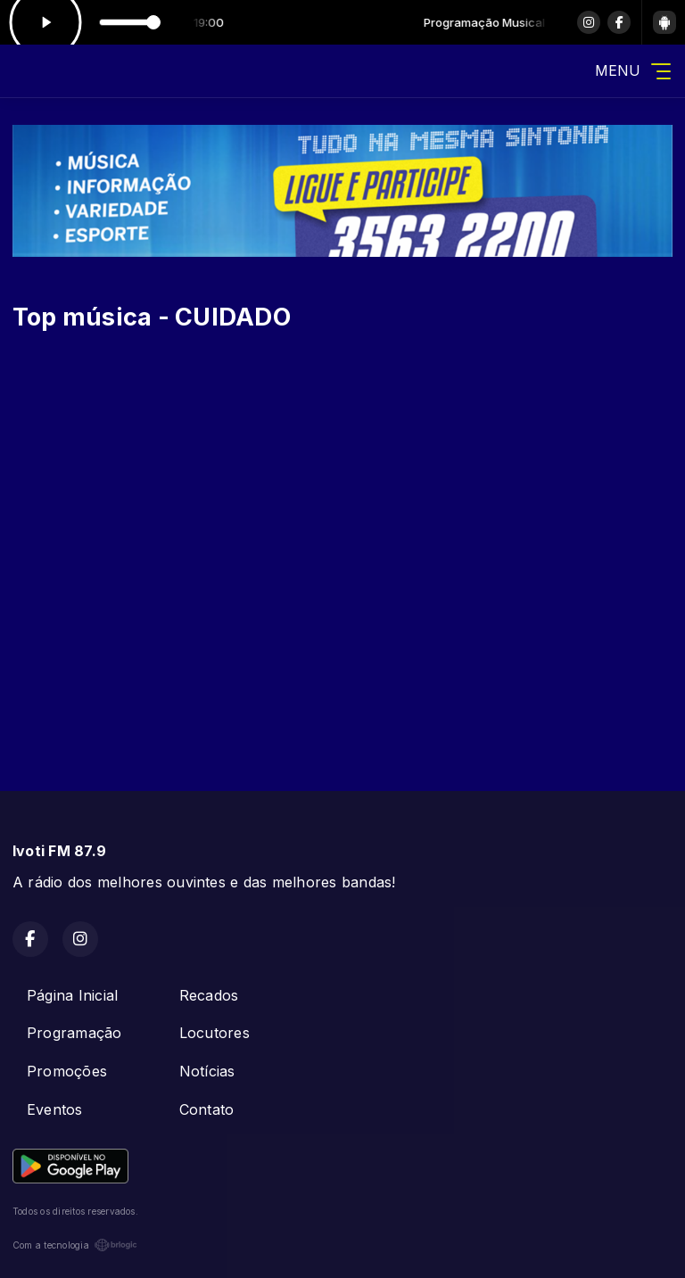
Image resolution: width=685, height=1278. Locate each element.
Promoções (67, 1071)
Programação (74, 1033)
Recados (209, 995)
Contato (207, 1109)
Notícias (207, 1071)
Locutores (214, 1033)
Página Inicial (72, 995)
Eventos (55, 1109)
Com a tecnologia (74, 1245)
